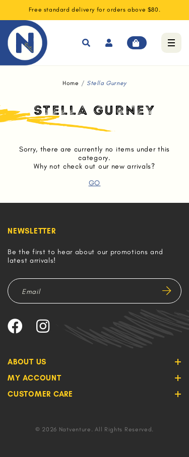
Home (70, 83)
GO (94, 183)
